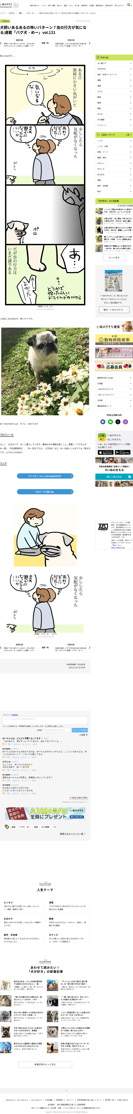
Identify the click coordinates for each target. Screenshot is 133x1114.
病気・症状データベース (107, 74)
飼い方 (59, 5)
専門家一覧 (109, 1100)
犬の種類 (45, 826)
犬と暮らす (101, 63)
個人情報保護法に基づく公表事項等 (71, 1104)
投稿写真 (84, 5)
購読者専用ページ (104, 406)
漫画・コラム (68, 5)
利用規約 (59, 1100)
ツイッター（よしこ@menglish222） (45, 475)
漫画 (36, 826)
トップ (2, 13)
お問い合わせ (122, 1100)
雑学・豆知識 (102, 185)
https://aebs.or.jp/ (118, 547)
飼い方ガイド (119, 5)
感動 (99, 180)
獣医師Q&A (99, 5)
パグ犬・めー (30, 13)
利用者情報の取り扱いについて (89, 1100)
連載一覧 (45, 43)
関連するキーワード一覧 (71, 833)
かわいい (100, 163)
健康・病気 (101, 157)
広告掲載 (48, 1100)
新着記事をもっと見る (45, 1064)
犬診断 (100, 400)
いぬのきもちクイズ (105, 389)
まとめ (100, 114)
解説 (99, 108)
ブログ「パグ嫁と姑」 (45, 491)
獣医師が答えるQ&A (105, 377)
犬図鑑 (91, 5)
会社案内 (51, 1104)
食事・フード (102, 152)
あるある (100, 174)
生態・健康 (51, 5)
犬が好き (12, 13)
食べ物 (77, 5)
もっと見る (114, 257)
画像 (99, 102)
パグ (55, 826)
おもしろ (100, 169)
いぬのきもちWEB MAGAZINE (45, 309)
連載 (20, 13)
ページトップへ (66, 1091)
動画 (99, 97)
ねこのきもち (36, 1100)
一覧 (127, 134)
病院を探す (109, 5)
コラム (100, 91)
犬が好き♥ (101, 69)
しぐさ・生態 (102, 146)
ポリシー (70, 1100)
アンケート (101, 125)
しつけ (43, 5)
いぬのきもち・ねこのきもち (16, 1100)
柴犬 (99, 191)
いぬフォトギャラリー (106, 394)
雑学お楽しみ (34, 5)
